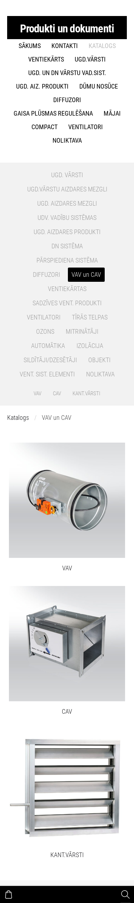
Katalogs (18, 417)
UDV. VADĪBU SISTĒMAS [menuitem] (67, 217)
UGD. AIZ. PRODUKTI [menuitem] (42, 86)
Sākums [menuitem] (30, 45)
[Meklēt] (125, 894)
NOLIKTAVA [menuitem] (67, 140)
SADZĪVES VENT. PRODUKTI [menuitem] (67, 303)
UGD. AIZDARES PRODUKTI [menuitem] (67, 232)
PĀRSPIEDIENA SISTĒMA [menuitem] (67, 260)
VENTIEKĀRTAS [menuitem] (67, 288)
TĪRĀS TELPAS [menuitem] (90, 317)
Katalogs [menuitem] (102, 45)
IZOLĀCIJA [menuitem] (89, 345)
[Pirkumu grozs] (8, 894)
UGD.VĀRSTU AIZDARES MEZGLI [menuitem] (67, 189)
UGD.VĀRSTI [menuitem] (90, 59)
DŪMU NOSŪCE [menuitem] (98, 86)
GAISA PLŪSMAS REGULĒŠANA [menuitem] (53, 113)
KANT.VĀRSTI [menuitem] (86, 393)
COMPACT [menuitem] (44, 127)
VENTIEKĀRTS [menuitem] (46, 59)
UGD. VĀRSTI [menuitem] (67, 175)
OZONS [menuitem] (45, 331)
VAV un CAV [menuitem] (86, 274)
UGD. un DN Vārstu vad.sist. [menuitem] (67, 72)
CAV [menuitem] (57, 393)
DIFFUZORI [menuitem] (67, 100)
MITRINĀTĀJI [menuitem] (82, 331)
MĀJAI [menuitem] (112, 113)
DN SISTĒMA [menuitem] (67, 246)
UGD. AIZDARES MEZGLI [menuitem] (67, 203)
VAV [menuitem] (37, 393)
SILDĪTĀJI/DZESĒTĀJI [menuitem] (50, 360)
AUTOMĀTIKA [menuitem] (48, 345)
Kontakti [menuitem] (64, 45)
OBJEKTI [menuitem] (99, 360)
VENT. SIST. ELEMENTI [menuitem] (47, 374)
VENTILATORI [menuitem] (85, 127)
